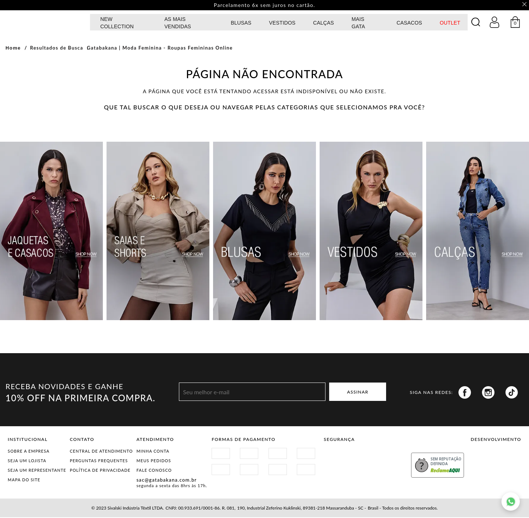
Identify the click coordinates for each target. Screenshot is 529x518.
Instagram (488, 393)
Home (13, 48)
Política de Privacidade (100, 470)
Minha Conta (152, 451)
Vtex (483, 458)
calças (323, 23)
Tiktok (511, 393)
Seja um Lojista (27, 461)
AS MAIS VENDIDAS (177, 23)
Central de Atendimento (101, 451)
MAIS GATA (358, 23)
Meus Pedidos (153, 461)
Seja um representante (37, 470)
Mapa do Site (24, 480)
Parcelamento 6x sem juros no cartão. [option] (264, 5)
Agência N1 (508, 458)
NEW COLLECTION (117, 23)
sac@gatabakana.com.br (166, 480)
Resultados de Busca (56, 48)
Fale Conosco (154, 470)
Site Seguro (341, 456)
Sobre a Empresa (29, 451)
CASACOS (409, 23)
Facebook (464, 393)
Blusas (241, 23)
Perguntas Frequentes (99, 461)
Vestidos (282, 23)
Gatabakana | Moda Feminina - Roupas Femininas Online (160, 48)
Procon (383, 456)
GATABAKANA (46, 22)
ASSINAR (357, 392)
